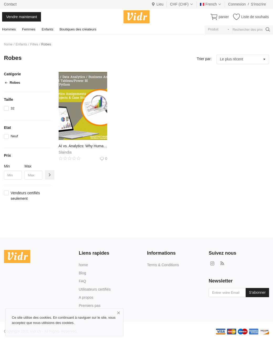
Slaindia (65, 152)
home (8, 44)
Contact (10, 4)
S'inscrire (258, 4)
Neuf (14, 136)
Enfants (47, 29)
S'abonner (257, 292)
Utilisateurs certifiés (95, 289)
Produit (213, 29)
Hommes (9, 29)
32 (12, 108)
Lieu (157, 4)
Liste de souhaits (255, 17)
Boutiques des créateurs (78, 29)
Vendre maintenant (21, 17)
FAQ (82, 281)
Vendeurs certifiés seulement (25, 196)
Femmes (28, 29)
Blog (82, 273)
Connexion (237, 4)
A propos (86, 297)
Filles (34, 44)
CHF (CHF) (181, 4)
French (211, 4)
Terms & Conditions (163, 265)
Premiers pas (89, 305)
